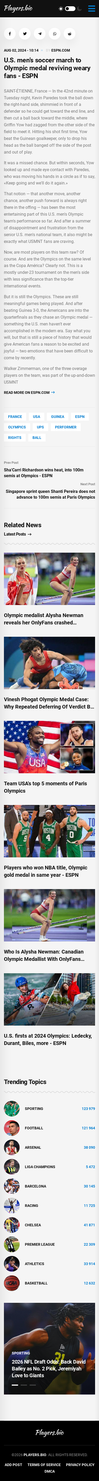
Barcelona (35, 1186)
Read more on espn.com (29, 392)
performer (65, 427)
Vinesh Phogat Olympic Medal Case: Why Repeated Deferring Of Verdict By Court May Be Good (48, 706)
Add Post (13, 1465)
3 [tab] (33, 1385)
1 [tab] (15, 1385)
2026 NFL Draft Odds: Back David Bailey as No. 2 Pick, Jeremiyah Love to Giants (49, 1369)
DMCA (50, 1471)
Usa (36, 417)
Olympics (17, 427)
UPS (40, 427)
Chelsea (33, 1225)
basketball (36, 1283)
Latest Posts (17, 534)
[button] (10, 34)
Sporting (34, 1109)
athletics (34, 1264)
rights (14, 437)
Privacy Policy (80, 1465)
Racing (31, 1206)
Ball (36, 437)
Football (34, 1128)
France (15, 417)
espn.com (60, 50)
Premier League (40, 1244)
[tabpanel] (49, 1349)
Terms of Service (44, 1465)
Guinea (57, 417)
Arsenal (33, 1147)
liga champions (40, 1167)
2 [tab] (24, 1385)
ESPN (80, 417)
